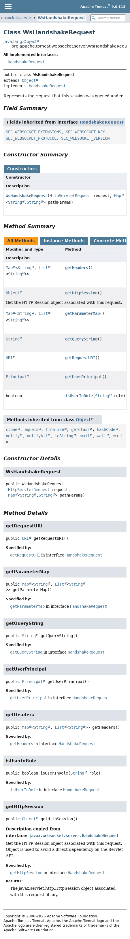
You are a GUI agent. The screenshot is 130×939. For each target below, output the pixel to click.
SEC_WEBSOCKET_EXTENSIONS (33, 132)
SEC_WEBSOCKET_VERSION (85, 138)
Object (29, 80)
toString (64, 435)
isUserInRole (79, 395)
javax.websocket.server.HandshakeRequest (74, 835)
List (43, 267)
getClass (80, 429)
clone (11, 429)
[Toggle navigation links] (8, 6)
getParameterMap (82, 313)
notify (13, 435)
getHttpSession (81, 293)
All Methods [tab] (21, 240)
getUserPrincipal (83, 376)
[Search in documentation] (108, 18)
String (15, 202)
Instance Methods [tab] (64, 240)
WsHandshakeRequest (61, 18)
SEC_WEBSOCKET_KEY (85, 132)
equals (31, 429)
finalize (55, 429)
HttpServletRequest (70, 195)
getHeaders (76, 267)
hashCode (106, 429)
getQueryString (81, 339)
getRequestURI (80, 357)
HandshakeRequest (26, 62)
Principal (16, 376)
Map (117, 195)
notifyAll (37, 435)
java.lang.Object (20, 41)
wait (85, 435)
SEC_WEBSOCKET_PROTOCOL (31, 138)
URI (9, 357)
